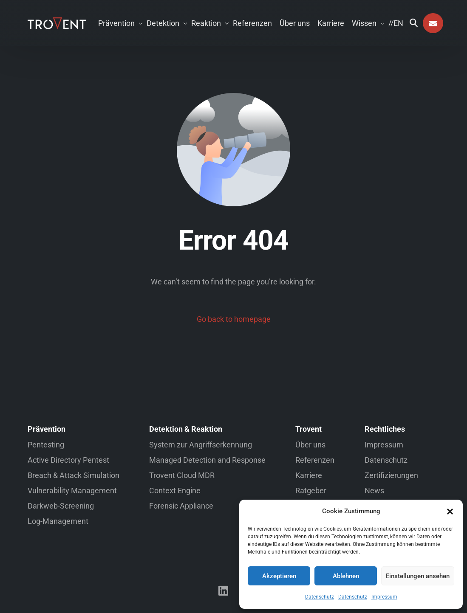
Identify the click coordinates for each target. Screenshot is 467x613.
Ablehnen (346, 576)
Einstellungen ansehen (418, 576)
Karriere (308, 475)
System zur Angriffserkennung (200, 444)
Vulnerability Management (72, 490)
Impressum (384, 597)
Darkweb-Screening (61, 505)
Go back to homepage (234, 319)
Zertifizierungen (391, 475)
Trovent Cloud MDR (182, 475)
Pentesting (46, 444)
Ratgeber (310, 490)
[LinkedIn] (223, 591)
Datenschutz (319, 597)
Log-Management (58, 521)
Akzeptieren (279, 576)
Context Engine (175, 490)
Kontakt (433, 23)
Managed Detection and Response (207, 460)
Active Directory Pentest (68, 460)
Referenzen (314, 460)
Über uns (310, 444)
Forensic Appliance (181, 505)
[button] (450, 511)
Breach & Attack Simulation (73, 475)
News (374, 490)
